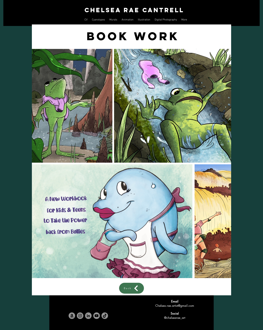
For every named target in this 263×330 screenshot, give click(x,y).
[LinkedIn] (88, 315)
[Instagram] (80, 315)
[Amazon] (72, 315)
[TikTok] (104, 315)
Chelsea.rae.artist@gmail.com (174, 306)
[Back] (131, 288)
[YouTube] (96, 315)
